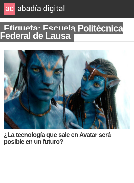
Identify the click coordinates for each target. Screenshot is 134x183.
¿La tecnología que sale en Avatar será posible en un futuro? (57, 138)
